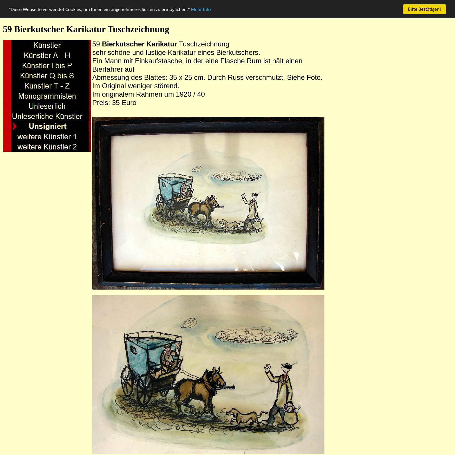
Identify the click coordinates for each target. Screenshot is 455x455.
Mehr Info (201, 9)
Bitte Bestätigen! (424, 9)
